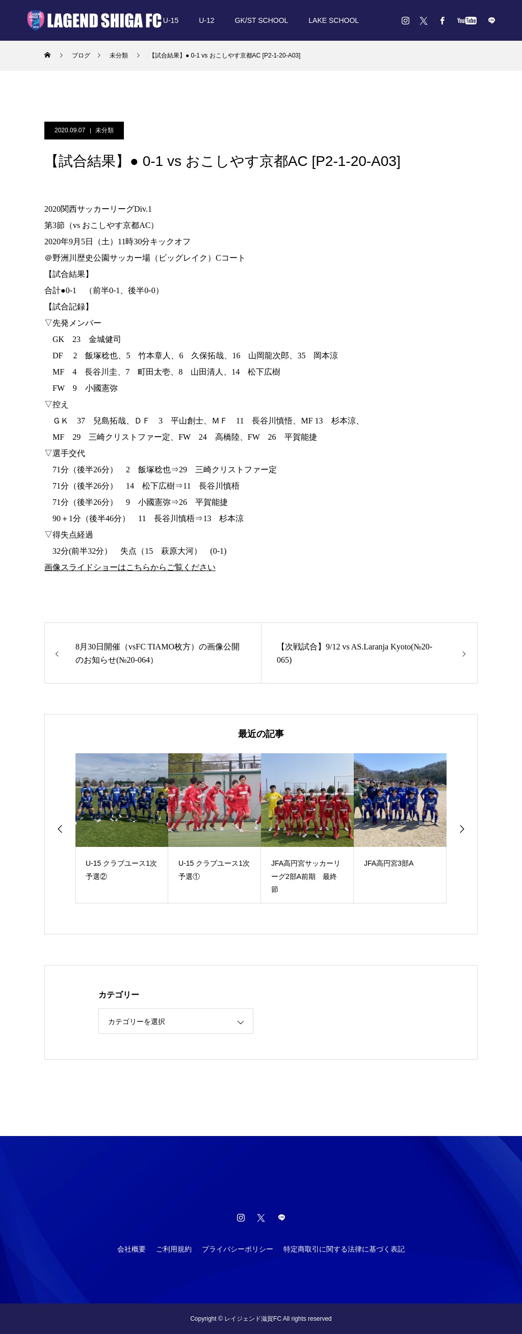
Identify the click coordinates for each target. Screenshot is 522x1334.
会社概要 (131, 1249)
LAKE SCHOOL (333, 20)
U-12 (206, 20)
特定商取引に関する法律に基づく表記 (344, 1249)
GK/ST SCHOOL (262, 20)
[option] (121, 828)
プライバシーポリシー (237, 1249)
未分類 (104, 130)
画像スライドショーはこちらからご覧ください (130, 567)
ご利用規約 (174, 1249)
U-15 (170, 20)
